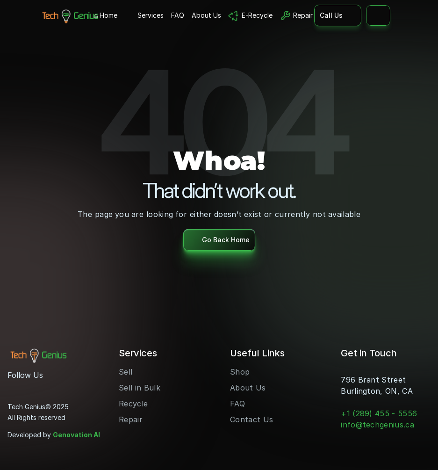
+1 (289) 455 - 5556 (379, 413)
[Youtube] (29, 387)
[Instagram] (14, 387)
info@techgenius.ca (377, 424)
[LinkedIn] (44, 387)
